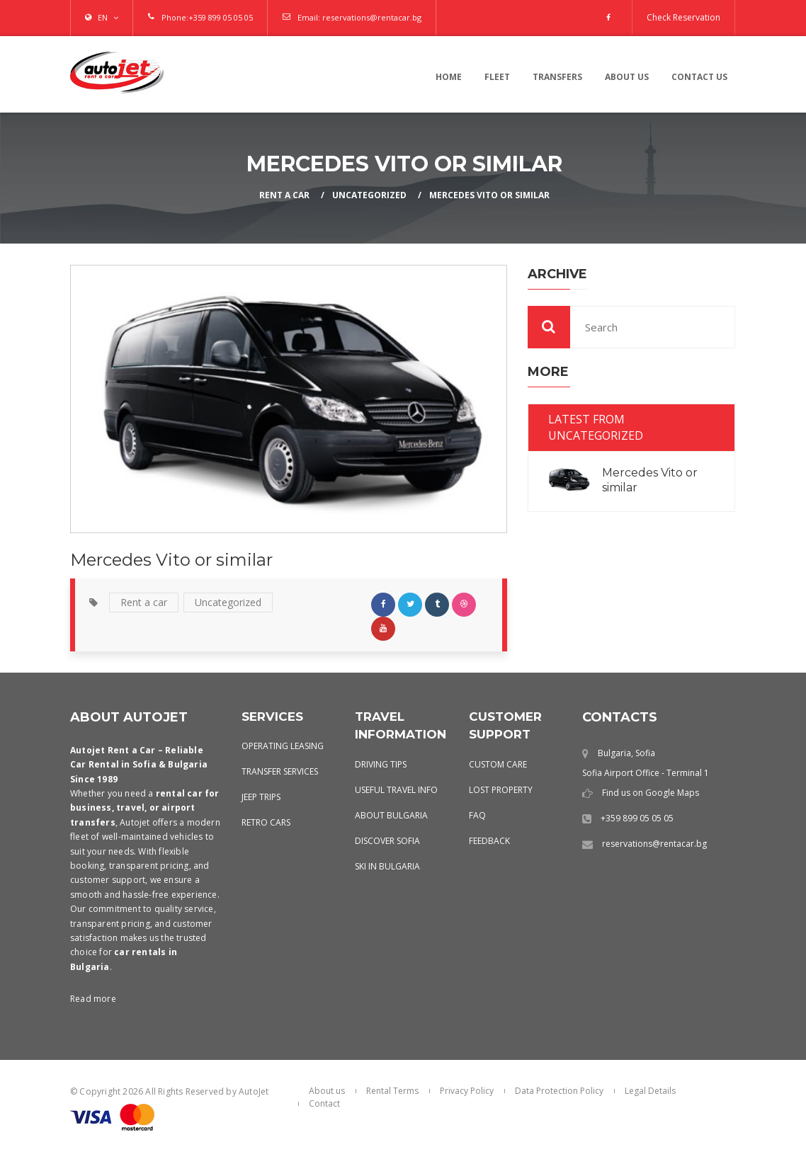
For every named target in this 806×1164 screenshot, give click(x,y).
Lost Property (501, 790)
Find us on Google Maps (650, 793)
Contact (324, 1103)
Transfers (557, 77)
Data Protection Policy (559, 1091)
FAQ (477, 815)
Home (449, 77)
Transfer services (280, 771)
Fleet (497, 77)
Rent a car (143, 602)
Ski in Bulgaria (387, 866)
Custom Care (498, 764)
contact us (699, 77)
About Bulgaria (391, 815)
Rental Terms (392, 1091)
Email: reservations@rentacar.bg (359, 17)
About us (627, 77)
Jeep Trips (261, 797)
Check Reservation (683, 17)
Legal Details (650, 1091)
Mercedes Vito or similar (489, 195)
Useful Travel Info (396, 790)
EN (103, 17)
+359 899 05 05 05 (220, 17)
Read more (93, 999)
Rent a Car (284, 195)
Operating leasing (283, 746)
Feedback (489, 841)
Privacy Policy (467, 1091)
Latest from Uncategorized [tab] (595, 427)
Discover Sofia (387, 841)
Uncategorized (369, 195)
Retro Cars (266, 822)
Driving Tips (381, 764)
